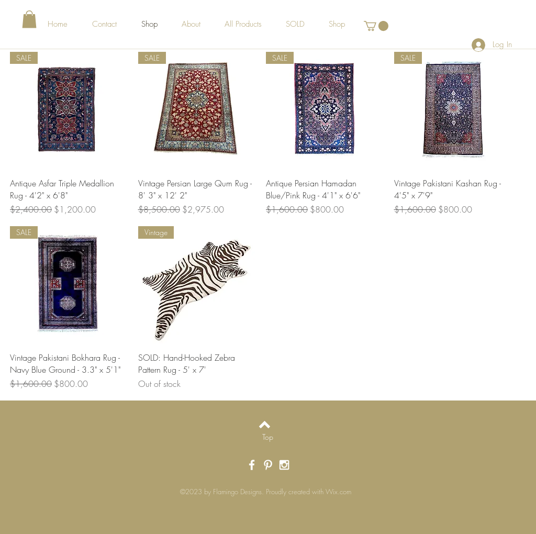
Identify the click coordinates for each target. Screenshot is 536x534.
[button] (29, 19)
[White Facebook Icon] (252, 465)
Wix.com (338, 491)
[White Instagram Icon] (284, 465)
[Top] (268, 437)
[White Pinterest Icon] (268, 465)
